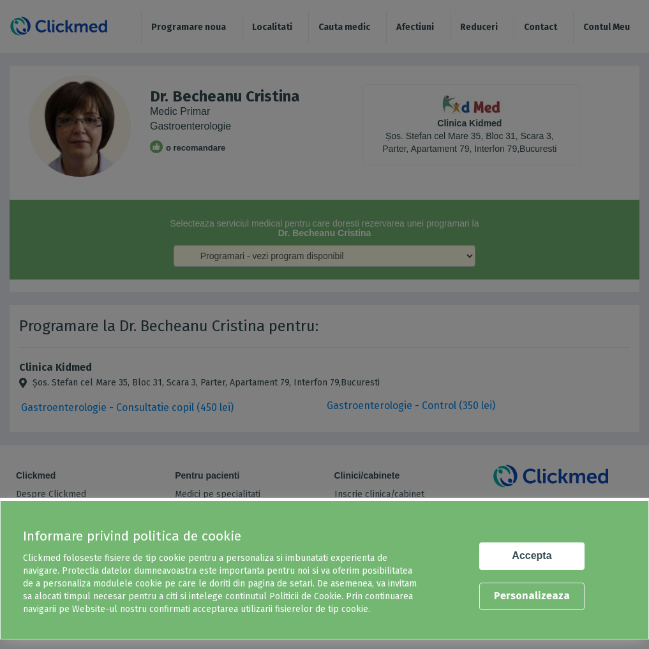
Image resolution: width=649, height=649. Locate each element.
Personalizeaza (532, 596)
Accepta (531, 555)
